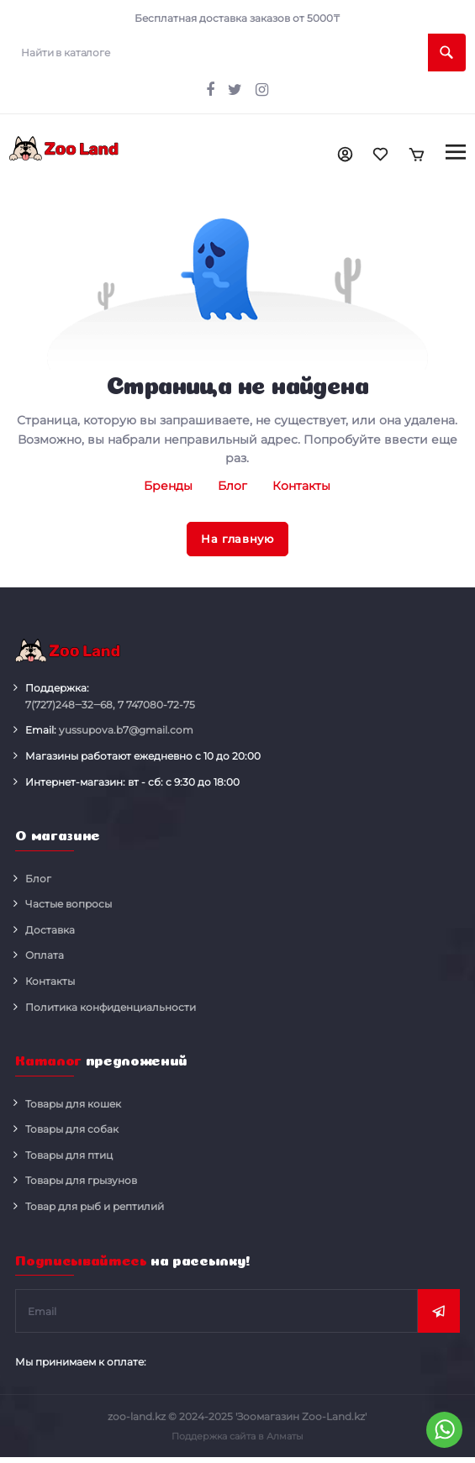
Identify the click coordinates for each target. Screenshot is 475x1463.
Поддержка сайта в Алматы (237, 1437)
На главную (237, 538)
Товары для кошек (73, 1104)
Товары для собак (72, 1130)
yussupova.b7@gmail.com (126, 731)
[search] (237, 52)
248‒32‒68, (70, 706)
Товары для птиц (69, 1156)
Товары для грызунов (81, 1182)
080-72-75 (156, 706)
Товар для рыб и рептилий (94, 1208)
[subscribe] (216, 1312)
